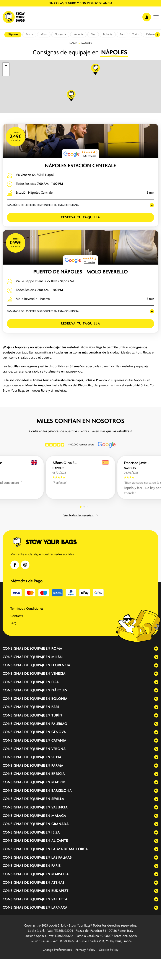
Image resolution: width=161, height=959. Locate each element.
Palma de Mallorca (69, 849)
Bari (122, 34)
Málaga (58, 816)
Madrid (58, 782)
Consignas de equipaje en (26, 649)
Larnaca (59, 908)
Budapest (59, 891)
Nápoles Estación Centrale (80, 166)
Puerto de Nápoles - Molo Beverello (80, 272)
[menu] (156, 17)
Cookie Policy (109, 950)
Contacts (16, 616)
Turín (135, 34)
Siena (56, 757)
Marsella (60, 874)
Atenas (58, 883)
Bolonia (107, 34)
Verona (58, 749)
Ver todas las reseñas (80, 515)
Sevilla (57, 799)
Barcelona (61, 791)
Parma (57, 766)
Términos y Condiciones (26, 608)
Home (73, 43)
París (56, 866)
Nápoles (13, 34)
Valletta (59, 899)
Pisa (93, 34)
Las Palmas (61, 858)
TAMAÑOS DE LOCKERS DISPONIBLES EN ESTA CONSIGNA (43, 205)
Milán (44, 34)
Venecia (78, 34)
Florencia (60, 34)
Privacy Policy (85, 950)
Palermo (151, 34)
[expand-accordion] (152, 648)
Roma (29, 34)
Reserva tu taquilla (80, 217)
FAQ (13, 623)
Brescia (58, 774)
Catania (58, 741)
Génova (58, 732)
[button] (95, 69)
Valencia (59, 807)
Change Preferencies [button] (57, 950)
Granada (60, 824)
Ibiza (55, 832)
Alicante (59, 841)
